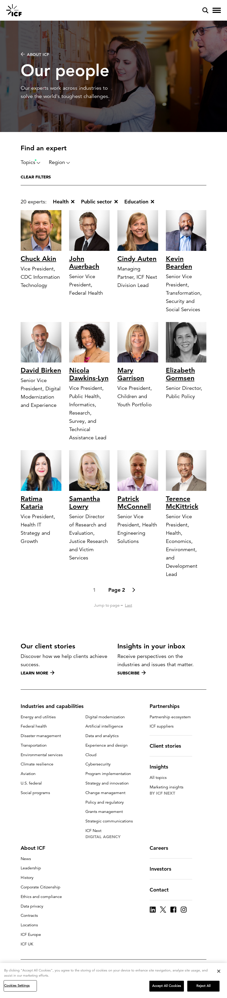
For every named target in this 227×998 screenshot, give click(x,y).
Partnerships (168, 706)
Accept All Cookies (166, 987)
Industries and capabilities (55, 706)
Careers (162, 848)
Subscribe (131, 673)
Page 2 (116, 590)
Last (128, 605)
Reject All (203, 987)
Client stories (168, 746)
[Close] (218, 972)
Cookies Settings (17, 987)
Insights (162, 767)
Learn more (37, 673)
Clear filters (36, 176)
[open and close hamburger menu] (217, 10)
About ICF (35, 54)
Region (59, 162)
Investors (163, 869)
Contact (162, 890)
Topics (30, 162)
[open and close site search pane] (205, 10)
